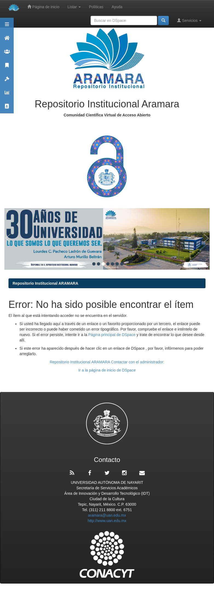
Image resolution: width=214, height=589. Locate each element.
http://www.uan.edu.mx (107, 521)
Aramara (7, 40)
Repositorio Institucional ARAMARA (45, 283)
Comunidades (7, 54)
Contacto (7, 108)
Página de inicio (43, 6)
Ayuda (117, 7)
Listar (74, 7)
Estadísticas (7, 95)
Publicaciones (7, 67)
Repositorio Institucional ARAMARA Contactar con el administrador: (107, 362)
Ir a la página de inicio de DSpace (106, 370)
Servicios (189, 20)
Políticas (96, 7)
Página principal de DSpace (112, 334)
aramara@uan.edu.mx (107, 515)
